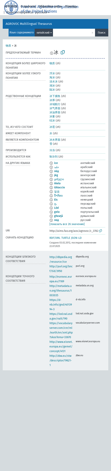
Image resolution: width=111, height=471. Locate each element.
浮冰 (52, 73)
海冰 (52, 77)
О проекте (28, 6)
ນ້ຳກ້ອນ (58, 195)
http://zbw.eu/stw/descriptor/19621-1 (60, 360)
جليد (56, 167)
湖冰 (52, 85)
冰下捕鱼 (54, 96)
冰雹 (52, 127)
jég (56, 175)
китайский (43, 32)
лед (56, 220)
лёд (56, 171)
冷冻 (52, 150)
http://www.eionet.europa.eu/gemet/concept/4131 (60, 346)
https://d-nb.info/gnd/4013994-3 (60, 304)
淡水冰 (53, 81)
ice (56, 163)
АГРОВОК (11, 6)
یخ (55, 203)
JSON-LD (76, 238)
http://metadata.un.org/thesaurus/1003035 (60, 290)
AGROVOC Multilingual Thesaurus (29, 24)
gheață (58, 216)
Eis (56, 199)
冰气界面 (54, 108)
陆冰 (52, 89)
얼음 (57, 191)
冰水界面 (54, 139)
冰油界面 (54, 112)
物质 (8, 45)
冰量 (52, 116)
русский (41, 12)
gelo (57, 212)
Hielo (57, 183)
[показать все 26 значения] (67, 224)
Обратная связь (50, 6)
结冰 (52, 120)
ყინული (59, 179)
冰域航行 (54, 104)
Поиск (101, 32)
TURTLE (65, 238)
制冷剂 (53, 156)
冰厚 (52, 100)
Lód (56, 208)
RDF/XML (54, 238)
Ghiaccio (59, 187)
